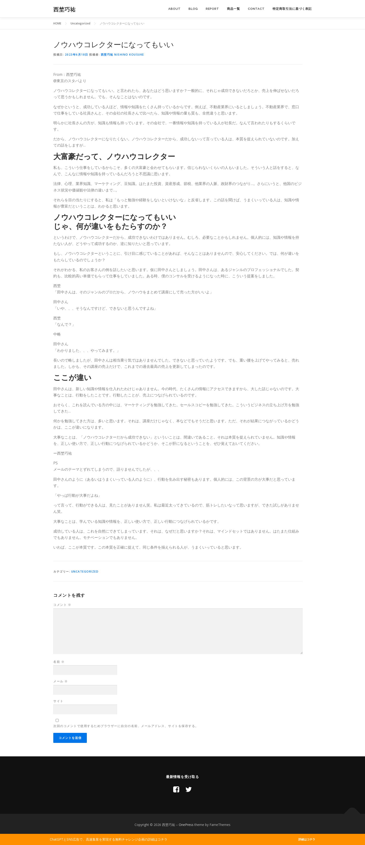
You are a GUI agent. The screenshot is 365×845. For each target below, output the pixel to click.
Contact (256, 8)
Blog (193, 8)
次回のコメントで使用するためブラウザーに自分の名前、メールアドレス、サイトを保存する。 (126, 726)
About (174, 8)
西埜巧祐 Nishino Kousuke (122, 55)
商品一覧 (233, 8)
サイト (58, 701)
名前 (58, 662)
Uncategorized (85, 571)
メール (60, 681)
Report (212, 8)
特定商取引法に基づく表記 (292, 8)
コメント (62, 605)
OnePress (186, 824)
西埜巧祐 (64, 9)
